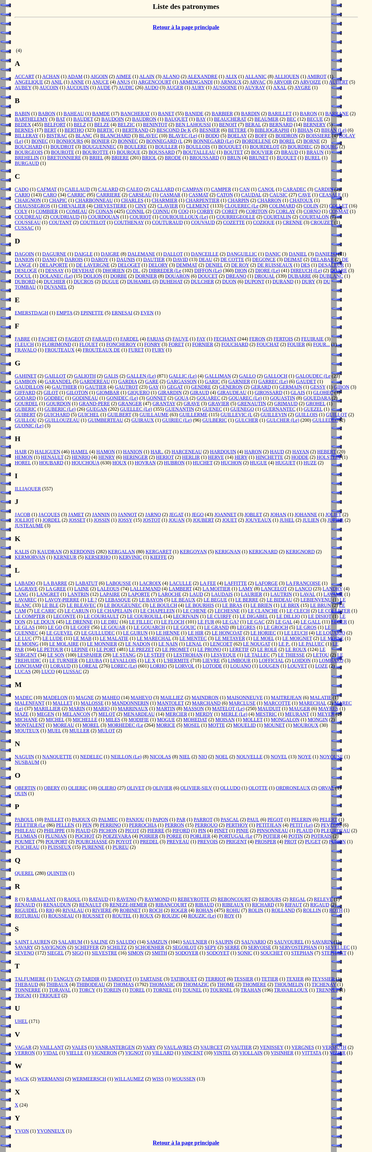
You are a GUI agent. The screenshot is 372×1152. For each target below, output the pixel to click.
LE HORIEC (263, 632)
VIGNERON (104, 1052)
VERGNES (302, 1047)
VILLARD (162, 1052)
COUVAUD (203, 222)
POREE (174, 836)
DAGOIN (24, 254)
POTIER (271, 836)
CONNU (161, 211)
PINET (221, 830)
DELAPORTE (54, 265)
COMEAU (76, 211)
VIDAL (50, 1052)
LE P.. (284, 644)
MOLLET (253, 719)
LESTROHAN (187, 655)
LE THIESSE (291, 655)
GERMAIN (290, 387)
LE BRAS (232, 605)
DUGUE (110, 281)
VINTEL (222, 1052)
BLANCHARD (115, 135)
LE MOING (27, 644)
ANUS (123, 82)
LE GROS (306, 627)
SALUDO (126, 941)
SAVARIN (322, 941)
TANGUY (63, 979)
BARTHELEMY (31, 119)
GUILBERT (119, 414)
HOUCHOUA (85, 462)
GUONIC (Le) (29, 425)
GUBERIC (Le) (60, 409)
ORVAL (326, 788)
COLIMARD (282, 205)
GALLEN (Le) (141, 376)
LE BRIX (290, 605)
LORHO (158, 666)
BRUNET (259, 157)
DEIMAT (293, 259)
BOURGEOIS (29, 152)
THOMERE (254, 984)
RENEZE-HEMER (128, 904)
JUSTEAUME (29, 525)
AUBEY (23, 87)
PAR (181, 819)
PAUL (253, 819)
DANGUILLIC (242, 254)
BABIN (22, 113)
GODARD (25, 398)
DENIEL (214, 265)
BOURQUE (128, 152)
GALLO (247, 376)
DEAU (205, 259)
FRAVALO (25, 350)
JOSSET (77, 520)
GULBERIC (214, 420)
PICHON (108, 830)
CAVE (304, 194)
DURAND (283, 281)
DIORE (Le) (267, 270)
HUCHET (203, 462)
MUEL (54, 730)
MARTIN (165, 708)
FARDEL (129, 338)
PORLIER (200, 836)
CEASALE (330, 194)
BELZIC (126, 124)
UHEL (21, 1021)
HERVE (216, 457)
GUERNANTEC (278, 409)
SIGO (77, 953)
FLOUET (88, 344)
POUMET (25, 841)
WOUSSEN (183, 1078)
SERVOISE (259, 947)
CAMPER (221, 189)
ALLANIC (256, 76)
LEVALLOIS (123, 660)
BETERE (237, 130)
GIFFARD (25, 392)
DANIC (273, 254)
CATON (225, 194)
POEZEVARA (117, 836)
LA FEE (208, 583)
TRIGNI (23, 995)
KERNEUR (65, 557)
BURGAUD (27, 163)
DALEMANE (141, 254)
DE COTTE (232, 259)
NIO (202, 756)
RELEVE (323, 899)
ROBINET (130, 910)
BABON (46, 113)
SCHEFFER (87, 947)
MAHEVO (141, 697)
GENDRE (201, 387)
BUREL (312, 157)
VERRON (25, 1052)
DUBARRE (299, 276)
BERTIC (105, 130)
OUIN (21, 793)
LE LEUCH (296, 632)
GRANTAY (163, 403)
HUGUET (285, 462)
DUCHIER (54, 281)
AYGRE (302, 87)
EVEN (147, 312)
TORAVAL (60, 990)
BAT (60, 119)
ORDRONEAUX (293, 788)
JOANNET (225, 514)
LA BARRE (55, 583)
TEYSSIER (323, 979)
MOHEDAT (195, 719)
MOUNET (274, 725)
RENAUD (25, 904)
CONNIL (135, 211)
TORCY (87, 990)
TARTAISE (151, 979)
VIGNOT (134, 1052)
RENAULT (90, 904)
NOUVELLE (249, 756)
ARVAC (257, 82)
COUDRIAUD (65, 216)
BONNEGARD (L (164, 141)
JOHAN (278, 514)
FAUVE (180, 338)
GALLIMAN (218, 376)
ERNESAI (122, 312)
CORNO (311, 211)
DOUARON (177, 276)
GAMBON (25, 381)
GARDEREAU (95, 381)
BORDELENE (256, 141)
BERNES (24, 130)
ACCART (24, 76)
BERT (50, 130)
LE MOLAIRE (64, 644)
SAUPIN (224, 941)
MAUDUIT (269, 708)
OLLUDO (230, 788)
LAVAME (333, 594)
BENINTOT (155, 124)
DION (241, 270)
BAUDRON (144, 119)
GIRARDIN (170, 392)
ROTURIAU (27, 915)
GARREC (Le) (273, 381)
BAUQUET (176, 119)
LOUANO (240, 666)
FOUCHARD (234, 344)
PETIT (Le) (301, 825)
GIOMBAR (108, 392)
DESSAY (54, 270)
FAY (201, 338)
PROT (290, 841)
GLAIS (298, 392)
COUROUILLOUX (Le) (183, 216)
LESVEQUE (223, 655)
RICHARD (263, 904)
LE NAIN (168, 644)
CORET (230, 211)
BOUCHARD (28, 146)
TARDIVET (120, 979)
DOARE (338, 270)
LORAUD (60, 666)
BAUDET (83, 119)
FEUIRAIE (312, 338)
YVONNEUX (51, 1131)
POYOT (124, 841)
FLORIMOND (56, 344)
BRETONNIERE (64, 157)
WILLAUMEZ (129, 1078)
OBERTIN (25, 788)
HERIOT (165, 457)
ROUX (146, 915)
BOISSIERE (318, 135)
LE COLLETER (334, 610)
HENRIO (81, 457)
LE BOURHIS (199, 605)
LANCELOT (274, 588)
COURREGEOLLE (235, 216)
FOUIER (296, 344)
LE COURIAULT (101, 616)
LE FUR (206, 621)
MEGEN (45, 714)
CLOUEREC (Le (241, 205)
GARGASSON (182, 381)
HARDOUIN (223, 451)
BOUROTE (62, 152)
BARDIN (250, 113)
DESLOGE (26, 270)
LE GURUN (135, 632)
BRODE (173, 157)
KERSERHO (98, 557)
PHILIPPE (54, 830)
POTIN (295, 836)
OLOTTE (257, 788)
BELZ (80, 124)
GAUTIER (95, 387)
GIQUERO (139, 392)
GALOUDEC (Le (313, 376)
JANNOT (127, 514)
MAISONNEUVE (245, 697)
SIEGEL (55, 953)
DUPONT (254, 281)
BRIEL (96, 157)
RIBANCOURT (171, 904)
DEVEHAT (83, 270)
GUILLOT (336, 414)
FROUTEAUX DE (101, 350)
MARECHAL (312, 703)
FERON (257, 338)
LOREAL (88, 666)
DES (305, 265)
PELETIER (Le (30, 825)
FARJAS (155, 338)
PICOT (132, 830)
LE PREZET (141, 649)
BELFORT (55, 124)
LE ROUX (296, 649)
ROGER (179, 910)
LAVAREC (25, 599)
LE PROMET (175, 649)
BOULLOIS (198, 146)
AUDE (103, 87)
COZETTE (234, 222)
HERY (241, 457)
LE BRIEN (262, 605)
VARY (149, 1047)
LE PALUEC (311, 644)
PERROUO (206, 825)
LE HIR (196, 632)
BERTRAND (135, 130)
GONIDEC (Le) (122, 398)
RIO (50, 910)
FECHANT (225, 338)
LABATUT (86, 583)
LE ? (92, 599)
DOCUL (23, 276)
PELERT (328, 819)
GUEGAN (96, 409)
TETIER (269, 979)
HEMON (24, 457)
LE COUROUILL (144, 616)
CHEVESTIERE (110, 205)
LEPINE (79, 649)
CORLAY (285, 211)
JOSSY (125, 520)
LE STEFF (154, 655)
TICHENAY (324, 984)
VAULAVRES (178, 1047)
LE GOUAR (113, 627)
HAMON (105, 451)
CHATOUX (301, 200)
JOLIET (333, 514)
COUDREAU (28, 216)
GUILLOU (25, 420)
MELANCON (76, 714)
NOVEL (279, 756)
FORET (176, 344)
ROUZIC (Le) (202, 915)
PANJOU (135, 819)
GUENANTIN (179, 409)
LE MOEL (263, 638)
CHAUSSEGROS (32, 205)
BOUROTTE (95, 152)
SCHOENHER (149, 947)
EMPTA (64, 312)
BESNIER (209, 130)
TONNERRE (28, 990)
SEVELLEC (337, 947)
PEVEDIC (331, 825)
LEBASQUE (118, 599)
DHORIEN (114, 270)
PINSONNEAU (272, 830)
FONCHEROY (121, 344)
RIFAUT (293, 904)
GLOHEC (323, 392)
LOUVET (297, 666)
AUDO (151, 87)
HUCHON (231, 462)
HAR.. (157, 451)
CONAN (104, 211)
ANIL (57, 82)
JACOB (22, 514)
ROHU (233, 910)
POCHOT (84, 836)
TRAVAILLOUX (291, 990)
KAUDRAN (49, 551)
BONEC (39, 141)
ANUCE (100, 82)
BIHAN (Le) (333, 130)
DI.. (136, 270)
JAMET (76, 514)
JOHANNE (305, 514)
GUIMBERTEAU (105, 420)
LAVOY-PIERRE (62, 599)
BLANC (83, 135)
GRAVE (192, 403)
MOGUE (166, 719)
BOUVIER (262, 152)
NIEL (184, 756)
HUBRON (174, 462)
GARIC (212, 381)
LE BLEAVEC (81, 605)
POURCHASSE (91, 841)
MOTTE (216, 725)
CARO (49, 194)
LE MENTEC (193, 638)
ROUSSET (93, 915)
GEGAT (175, 387)
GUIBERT (25, 414)
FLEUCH (24, 344)
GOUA (181, 398)
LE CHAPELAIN (114, 610)
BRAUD (289, 152)
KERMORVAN (30, 557)
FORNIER (202, 344)
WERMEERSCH (89, 1078)
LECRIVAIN (186, 616)
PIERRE (156, 830)
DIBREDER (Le (165, 270)
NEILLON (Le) (126, 756)
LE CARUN (76, 610)
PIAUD (82, 830)
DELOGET (129, 265)
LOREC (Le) (124, 666)
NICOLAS (160, 756)
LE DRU (109, 621)
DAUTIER (154, 259)
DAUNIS (126, 259)
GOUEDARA (317, 398)
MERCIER (176, 714)
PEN (87, 825)
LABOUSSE (118, 583)
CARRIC (76, 194)
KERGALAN (121, 551)
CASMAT (199, 194)
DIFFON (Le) (208, 270)
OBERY (52, 788)
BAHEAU (73, 113)
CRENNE (292, 222)
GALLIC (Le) (183, 376)
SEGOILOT (184, 947)
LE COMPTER (30, 616)
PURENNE (93, 847)
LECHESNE (227, 610)
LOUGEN (269, 666)
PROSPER (265, 841)
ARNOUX (231, 82)
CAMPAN (192, 189)
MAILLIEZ (172, 697)
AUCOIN (48, 87)
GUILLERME (193, 414)
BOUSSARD (161, 152)
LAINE (81, 588)
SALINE (99, 941)
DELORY (158, 265)
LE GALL (311, 621)
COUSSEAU (27, 222)
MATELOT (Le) (228, 708)
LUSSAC (72, 671)
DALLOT (173, 254)
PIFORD (181, 830)
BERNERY (314, 124)
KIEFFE (158, 557)
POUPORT (56, 841)
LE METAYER (230, 638)
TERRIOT (215, 979)
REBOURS (270, 899)
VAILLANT (52, 1047)
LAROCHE (169, 594)
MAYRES (328, 708)
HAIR (21, 451)
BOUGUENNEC (99, 146)
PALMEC (108, 819)
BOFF (261, 135)
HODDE (300, 457)
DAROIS (74, 259)
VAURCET (211, 1047)
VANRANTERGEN (115, 1047)
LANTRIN (78, 594)
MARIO (101, 708)
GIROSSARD (268, 392)
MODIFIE (138, 719)
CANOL (266, 189)
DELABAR (322, 259)
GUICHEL (88, 414)
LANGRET (47, 594)
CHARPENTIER (202, 200)
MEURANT (297, 714)
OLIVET (135, 788)
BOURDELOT (264, 146)
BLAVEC (148, 135)
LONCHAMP (28, 666)
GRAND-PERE (94, 403)
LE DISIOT (320, 616)
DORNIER (146, 276)
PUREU (120, 847)
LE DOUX (44, 621)
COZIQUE (263, 222)
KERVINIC (130, 557)
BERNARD (281, 124)
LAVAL (308, 594)
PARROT (203, 819)
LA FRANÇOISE (303, 583)
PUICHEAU (27, 847)
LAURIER (251, 594)
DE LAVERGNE (92, 265)
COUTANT (60, 222)
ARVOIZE (310, 82)
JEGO (198, 514)
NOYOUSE (331, 756)
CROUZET (322, 222)
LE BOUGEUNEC (122, 605)
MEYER (326, 714)
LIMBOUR (239, 660)
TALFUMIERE (30, 979)
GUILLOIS (306, 414)
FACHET (47, 338)
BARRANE (336, 113)
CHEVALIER (72, 205)
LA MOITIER (216, 588)
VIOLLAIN (251, 1052)
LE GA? (230, 621)
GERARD (261, 387)
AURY (198, 87)
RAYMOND (156, 899)
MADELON (55, 697)
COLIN (310, 205)
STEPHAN (302, 953)
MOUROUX (306, 725)
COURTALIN (277, 216)
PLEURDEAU (335, 830)
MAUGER (299, 708)
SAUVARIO (253, 941)
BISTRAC (57, 135)
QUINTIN (57, 873)
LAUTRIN (281, 594)
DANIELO (326, 254)
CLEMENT (197, 205)
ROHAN (204, 910)
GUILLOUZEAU (62, 420)
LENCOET (221, 644)
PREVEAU (178, 841)
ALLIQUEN (286, 76)
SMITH (159, 953)
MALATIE (321, 697)
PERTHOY (237, 825)
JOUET (229, 520)
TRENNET (327, 990)
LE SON (55, 655)
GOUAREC (208, 398)
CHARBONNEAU (94, 200)
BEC (291, 119)
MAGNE (85, 697)
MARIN (77, 708)
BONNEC (128, 141)
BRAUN (315, 152)
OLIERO (107, 788)
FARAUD (102, 338)
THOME (226, 984)
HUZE (310, 462)
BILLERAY (26, 135)
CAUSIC (279, 194)
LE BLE (50, 605)
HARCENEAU (186, 451)
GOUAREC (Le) (245, 398)
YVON (22, 1131)
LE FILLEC (141, 621)
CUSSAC (24, 228)
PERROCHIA (143, 825)
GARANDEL (58, 381)
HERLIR (191, 457)
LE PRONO (209, 649)
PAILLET (54, 819)
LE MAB (82, 638)
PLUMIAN (26, 836)
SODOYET (217, 953)
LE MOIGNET (297, 638)
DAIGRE (110, 254)
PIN (202, 830)
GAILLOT (55, 376)
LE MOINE (331, 638)
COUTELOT (93, 222)
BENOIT (228, 124)
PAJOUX (81, 819)
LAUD (196, 594)
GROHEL (315, 403)
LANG (21, 594)
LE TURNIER (63, 660)
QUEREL (24, 873)
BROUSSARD (204, 157)
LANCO (303, 588)
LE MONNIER (102, 644)
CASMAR (170, 194)
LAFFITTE (235, 583)
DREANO (236, 276)
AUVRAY (255, 87)
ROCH (156, 910)
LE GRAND (216, 627)
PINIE (242, 830)
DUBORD (25, 281)
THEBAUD (26, 984)
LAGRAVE (26, 588)
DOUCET (208, 276)
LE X (150, 660)
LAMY (246, 588)
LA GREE (56, 588)
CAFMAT (47, 189)
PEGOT (275, 819)
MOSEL (191, 725)
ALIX (231, 76)
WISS (158, 1078)
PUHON (337, 841)
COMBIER (47, 211)
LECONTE (64, 616)
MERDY (204, 714)
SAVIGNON (54, 947)
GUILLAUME (154, 414)
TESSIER (243, 979)
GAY (154, 387)
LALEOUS (108, 588)
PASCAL (230, 819)
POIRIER (148, 836)
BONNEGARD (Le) (213, 141)
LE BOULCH (163, 605)
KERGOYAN (193, 551)
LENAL (194, 644)
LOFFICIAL (271, 660)
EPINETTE (92, 312)
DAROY (99, 259)
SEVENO (24, 953)
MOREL (90, 725)
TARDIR (90, 979)
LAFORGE (266, 583)
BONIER (100, 141)
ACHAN (50, 76)
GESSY (317, 387)
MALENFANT (29, 703)
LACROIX (150, 583)
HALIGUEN (47, 451)
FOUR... (321, 344)
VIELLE (74, 1052)
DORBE (118, 276)
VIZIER (337, 1052)
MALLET (63, 703)
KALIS (22, 551)
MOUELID (244, 725)
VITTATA (311, 1052)
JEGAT (176, 514)
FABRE (22, 338)
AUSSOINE (225, 87)
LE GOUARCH (149, 627)
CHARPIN (238, 200)
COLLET (338, 205)
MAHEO (111, 697)
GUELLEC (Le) (136, 409)
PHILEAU (25, 830)
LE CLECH (298, 610)
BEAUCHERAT (230, 119)
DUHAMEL (139, 281)
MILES (112, 719)
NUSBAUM (27, 762)
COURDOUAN (103, 216)
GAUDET (306, 381)
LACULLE (180, 583)
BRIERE (120, 157)
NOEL (221, 756)
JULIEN (311, 520)
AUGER (175, 87)
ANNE (77, 82)
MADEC (24, 697)
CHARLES (132, 200)
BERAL (253, 124)
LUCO (48, 671)
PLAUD (304, 830)
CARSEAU (140, 194)
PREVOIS (208, 841)
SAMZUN (157, 941)
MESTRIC (266, 714)
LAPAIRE (110, 594)
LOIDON (301, 660)
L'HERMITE (177, 660)
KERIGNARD (263, 551)
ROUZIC (171, 915)
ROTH (336, 910)
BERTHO (74, 130)
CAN (244, 189)
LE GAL (284, 621)
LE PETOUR (50, 649)
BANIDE (194, 113)
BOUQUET (230, 146)
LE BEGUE (215, 599)
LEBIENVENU (316, 599)
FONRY (152, 344)
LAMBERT (180, 588)
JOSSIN (101, 520)
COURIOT (140, 216)
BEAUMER (266, 119)
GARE (152, 381)
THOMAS (123, 984)
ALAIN (147, 76)
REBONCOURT (234, 899)
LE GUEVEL (59, 632)
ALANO (170, 76)
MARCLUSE (242, 703)
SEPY (211, 947)
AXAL (279, 87)
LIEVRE (211, 660)
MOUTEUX (27, 730)
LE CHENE (194, 610)
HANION (132, 451)
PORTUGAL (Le (235, 836)
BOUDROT (62, 146)
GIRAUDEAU (231, 392)
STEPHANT (334, 953)
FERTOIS (283, 338)
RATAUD (99, 899)
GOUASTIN (282, 398)
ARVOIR (283, 82)
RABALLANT (41, 899)
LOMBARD (331, 660)
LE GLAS (25, 627)
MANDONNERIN (130, 703)
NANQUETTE (57, 756)
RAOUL (72, 899)
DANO (49, 259)
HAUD (277, 451)
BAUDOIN (112, 119)
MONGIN (318, 719)
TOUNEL (192, 990)
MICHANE (26, 719)
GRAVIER (218, 403)
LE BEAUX (183, 599)
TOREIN (112, 990)
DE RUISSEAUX (275, 265)
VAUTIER (241, 1047)
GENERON (231, 387)
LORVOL (184, 666)
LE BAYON (151, 599)
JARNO (153, 514)
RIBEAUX (233, 904)
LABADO (25, 583)
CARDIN (323, 189)
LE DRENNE (79, 621)
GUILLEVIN (273, 414)
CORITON (257, 211)
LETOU (321, 655)
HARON (253, 451)
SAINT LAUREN (32, 941)
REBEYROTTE (193, 899)
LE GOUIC (184, 627)
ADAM (74, 76)
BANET (166, 113)
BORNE (311, 141)
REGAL (298, 899)
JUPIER (335, 520)
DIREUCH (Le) (306, 270)
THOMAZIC (196, 984)
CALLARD (162, 189)
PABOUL (24, 819)
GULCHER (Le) (283, 420)
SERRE (232, 947)
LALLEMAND (145, 588)
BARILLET (280, 113)
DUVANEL (55, 287)
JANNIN (101, 514)
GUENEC (212, 409)
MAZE (22, 714)
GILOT (51, 392)
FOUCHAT (267, 344)
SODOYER (186, 953)
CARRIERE (108, 194)
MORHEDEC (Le (125, 725)
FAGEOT (74, 338)
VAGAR (23, 1047)
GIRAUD (199, 392)
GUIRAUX (142, 420)
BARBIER (222, 113)
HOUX (120, 462)
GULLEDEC (325, 420)
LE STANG (124, 655)
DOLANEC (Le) (56, 276)
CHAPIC (58, 200)
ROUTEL (122, 915)
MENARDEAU (139, 714)
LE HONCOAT (227, 632)
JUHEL (287, 520)
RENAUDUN (57, 904)
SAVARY (24, 947)
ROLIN (255, 910)
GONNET (156, 398)
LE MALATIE (114, 638)
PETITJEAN (269, 825)
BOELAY (237, 135)
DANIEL (298, 254)
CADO (22, 189)
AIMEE (123, 76)
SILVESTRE (104, 953)
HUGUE (258, 462)
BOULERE (135, 146)
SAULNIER (195, 941)
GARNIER (239, 381)
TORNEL (162, 990)
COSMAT (339, 211)
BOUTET (233, 152)
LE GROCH (276, 627)
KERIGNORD (300, 551)
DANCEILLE (205, 254)
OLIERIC (77, 788)
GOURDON (58, 403)
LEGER (339, 621)
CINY (141, 205)
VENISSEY (271, 1047)
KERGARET (159, 551)
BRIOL (149, 157)
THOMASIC (162, 984)
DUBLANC (331, 276)
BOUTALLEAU (199, 152)
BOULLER (166, 146)
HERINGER (135, 457)
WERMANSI (50, 1078)
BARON (308, 113)
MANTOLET (170, 703)
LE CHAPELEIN (157, 610)
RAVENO (126, 899)
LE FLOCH (172, 621)
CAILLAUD (77, 189)
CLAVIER (167, 205)
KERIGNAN (228, 551)
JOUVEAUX (258, 520)
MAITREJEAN (286, 697)
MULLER (79, 730)
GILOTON (77, 392)
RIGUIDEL (26, 910)
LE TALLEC (257, 655)
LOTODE (212, 666)
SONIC (244, 953)
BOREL (287, 141)
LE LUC (23, 638)
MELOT (106, 714)
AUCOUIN (77, 87)
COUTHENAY (129, 222)
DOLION (92, 276)
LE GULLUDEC (98, 632)
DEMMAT (186, 265)
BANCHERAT (135, 113)
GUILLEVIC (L (236, 414)
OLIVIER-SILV (196, 788)
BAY (201, 119)
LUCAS (23, 671)
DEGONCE (264, 259)
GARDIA (127, 381)
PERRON (174, 825)
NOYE (304, 756)
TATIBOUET (184, 979)
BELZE (101, 124)
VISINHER (282, 1052)
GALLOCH (275, 376)
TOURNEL (221, 990)
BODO (212, 135)
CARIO (22, 194)
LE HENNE (168, 632)
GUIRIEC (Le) (177, 420)
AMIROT (316, 76)
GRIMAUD (285, 403)
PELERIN (301, 819)
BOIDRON (286, 135)
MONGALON (285, 719)
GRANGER (130, 403)
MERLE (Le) (234, 714)
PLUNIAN (56, 836)
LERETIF (239, 649)
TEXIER (295, 979)
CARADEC (294, 189)
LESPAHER (90, 655)
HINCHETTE (269, 457)
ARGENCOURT (154, 82)
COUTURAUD (167, 222)
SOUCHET (271, 953)
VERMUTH (334, 1047)
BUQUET (287, 157)
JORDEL (51, 520)
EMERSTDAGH (31, 312)
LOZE (321, 666)
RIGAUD (319, 904)
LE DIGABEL (254, 616)
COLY (21, 211)
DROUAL (265, 276)
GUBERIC (25, 409)
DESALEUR (331, 265)
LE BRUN (320, 605)
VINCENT (192, 1052)
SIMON (136, 953)
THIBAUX (57, 984)
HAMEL (79, 451)
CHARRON (269, 200)
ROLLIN (312, 910)
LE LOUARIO (330, 632)
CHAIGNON (28, 200)
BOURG (329, 146)
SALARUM (70, 941)
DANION (24, 259)
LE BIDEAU (279, 599)
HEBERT (326, 451)
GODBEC (54, 398)
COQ (183, 211)
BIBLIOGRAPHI (272, 130)
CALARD (108, 189)
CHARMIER (164, 200)
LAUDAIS (222, 594)
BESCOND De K (174, 130)
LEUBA (94, 660)
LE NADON (137, 644)
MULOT (106, 730)
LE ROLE (267, 649)
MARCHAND (206, 703)
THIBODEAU (90, 984)
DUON (229, 281)
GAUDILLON (29, 387)
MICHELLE (85, 719)
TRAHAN (250, 990)
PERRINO (110, 825)
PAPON (160, 819)
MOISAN (225, 719)
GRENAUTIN (251, 403)
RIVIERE (101, 910)
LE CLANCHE (263, 610)
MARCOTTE (277, 703)
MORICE (165, 725)
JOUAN (177, 520)
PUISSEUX (59, 847)
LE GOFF (80, 627)
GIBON (341, 387)
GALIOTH (85, 376)
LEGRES (246, 627)
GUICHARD (57, 414)
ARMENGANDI (196, 82)
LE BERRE (246, 599)
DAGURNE (54, 254)
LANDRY (333, 588)
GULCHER (246, 420)
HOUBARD (51, 462)
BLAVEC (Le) (183, 135)
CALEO (134, 189)
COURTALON (314, 216)
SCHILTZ (117, 947)
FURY (158, 350)
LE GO (55, 627)
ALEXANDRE (202, 76)
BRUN (234, 157)
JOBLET (253, 514)
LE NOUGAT (256, 644)
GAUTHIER (64, 387)
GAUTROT (126, 387)
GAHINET (25, 376)
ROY (229, 915)
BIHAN (305, 130)
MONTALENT (30, 725)
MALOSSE (92, 703)
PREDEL (149, 841)
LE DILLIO (288, 616)
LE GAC (256, 621)
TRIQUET (50, 995)
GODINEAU (85, 398)
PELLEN (65, 825)
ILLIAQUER (28, 488)
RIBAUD (204, 904)
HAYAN (300, 451)
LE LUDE (52, 638)
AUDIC (126, 87)
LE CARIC (45, 610)
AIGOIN (99, 76)
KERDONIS (82, 551)
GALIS (111, 376)
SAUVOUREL (289, 941)
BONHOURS (69, 141)
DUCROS (84, 281)
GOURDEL (26, 403)
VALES (79, 1047)
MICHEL (55, 719)
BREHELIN (27, 157)
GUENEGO (242, 409)
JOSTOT (151, 520)
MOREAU (63, 725)
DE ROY (240, 265)
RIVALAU (73, 910)
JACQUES (49, 514)
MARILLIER (47, 708)
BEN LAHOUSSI (193, 124)
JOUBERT (203, 520)
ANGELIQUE (29, 82)
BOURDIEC (300, 146)
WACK (22, 1078)
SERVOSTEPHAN (298, 947)
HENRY (106, 457)
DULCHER (202, 281)
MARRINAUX (133, 708)
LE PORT (106, 649)
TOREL (137, 990)
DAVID (180, 259)
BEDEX (23, 124)
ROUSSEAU (61, 915)
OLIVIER (162, 788)
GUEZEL (313, 409)
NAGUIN (24, 756)
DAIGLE (84, 254)
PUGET (312, 841)
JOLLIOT (24, 520)
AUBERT (338, 82)
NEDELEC (91, 756)
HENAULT (52, 457)
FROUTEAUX (60, 350)
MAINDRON (205, 697)
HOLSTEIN (329, 457)
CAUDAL (251, 194)
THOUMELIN (289, 984)
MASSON (193, 708)
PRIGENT (236, 841)
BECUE (315, 119)
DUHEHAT (170, 281)
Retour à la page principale (186, 27)
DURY (308, 281)
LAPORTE (139, 594)
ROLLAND (283, 910)
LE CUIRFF (219, 616)
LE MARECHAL (154, 638)
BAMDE (101, 113)
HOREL (23, 462)
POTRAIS (321, 836)
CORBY (205, 211)
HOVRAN (145, 462)
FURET (136, 350)
